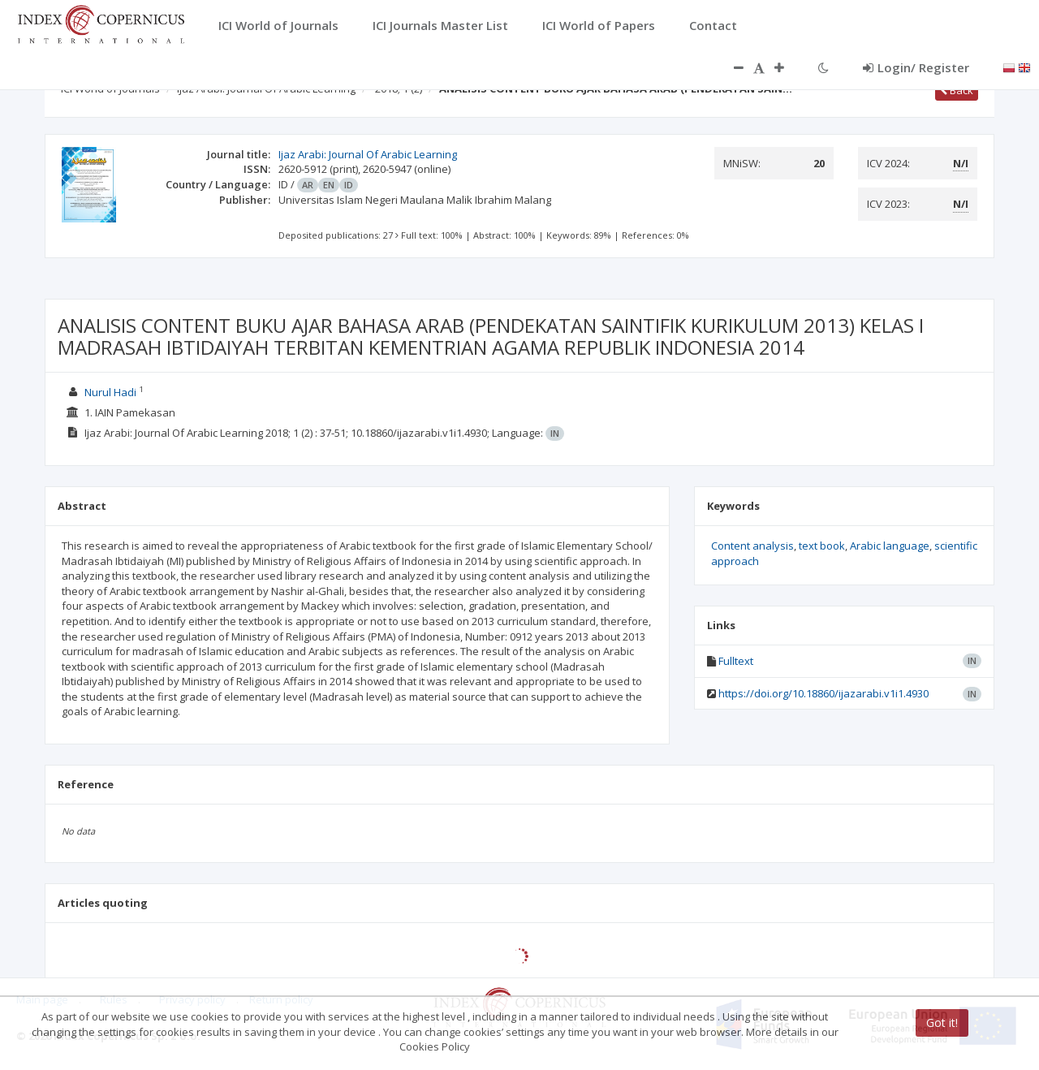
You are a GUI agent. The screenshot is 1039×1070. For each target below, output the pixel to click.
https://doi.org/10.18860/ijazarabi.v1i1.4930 (823, 693)
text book (822, 545)
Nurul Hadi (110, 392)
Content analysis (752, 545)
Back (956, 90)
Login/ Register (916, 67)
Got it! (942, 1022)
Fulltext (735, 661)
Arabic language (889, 545)
